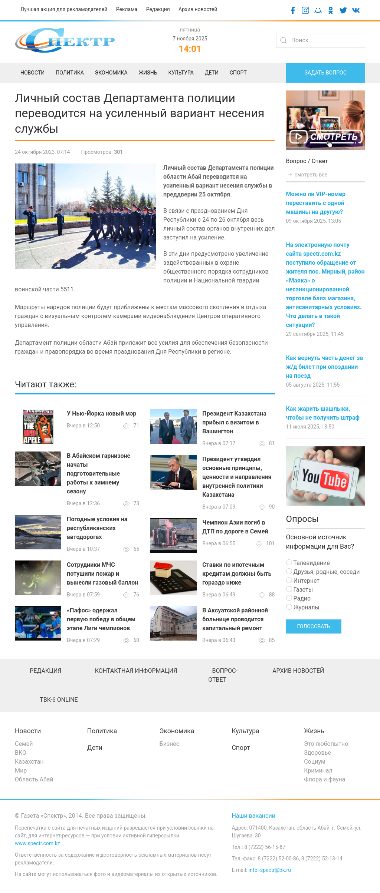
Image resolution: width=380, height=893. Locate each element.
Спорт (241, 747)
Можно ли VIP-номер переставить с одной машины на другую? (315, 203)
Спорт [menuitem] (238, 73)
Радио (298, 598)
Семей (24, 743)
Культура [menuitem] (180, 73)
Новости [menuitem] (32, 73)
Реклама (126, 9)
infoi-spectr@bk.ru (270, 870)
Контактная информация (136, 670)
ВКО (20, 752)
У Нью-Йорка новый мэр (101, 413)
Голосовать (313, 626)
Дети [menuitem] (212, 73)
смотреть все (307, 175)
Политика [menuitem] (70, 73)
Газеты (299, 589)
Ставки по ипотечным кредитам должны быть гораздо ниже (236, 573)
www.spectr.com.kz (37, 843)
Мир (21, 770)
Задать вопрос (326, 73)
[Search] (320, 40)
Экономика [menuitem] (111, 73)
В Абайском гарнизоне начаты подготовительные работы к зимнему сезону (98, 473)
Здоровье (317, 752)
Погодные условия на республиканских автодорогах (97, 528)
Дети (94, 747)
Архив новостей (197, 9)
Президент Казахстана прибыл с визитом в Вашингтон (234, 422)
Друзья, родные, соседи (323, 571)
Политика (102, 731)
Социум (314, 761)
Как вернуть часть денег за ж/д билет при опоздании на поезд (324, 366)
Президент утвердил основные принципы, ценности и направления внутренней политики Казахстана (236, 477)
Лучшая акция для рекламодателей (63, 9)
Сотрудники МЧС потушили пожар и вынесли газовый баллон (102, 573)
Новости (28, 731)
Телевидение (308, 562)
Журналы (303, 607)
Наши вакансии (253, 815)
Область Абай (34, 779)
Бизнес (170, 743)
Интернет (303, 580)
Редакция (158, 9)
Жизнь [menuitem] (148, 73)
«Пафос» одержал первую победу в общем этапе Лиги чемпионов (101, 619)
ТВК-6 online (59, 699)
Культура (245, 731)
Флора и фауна (324, 779)
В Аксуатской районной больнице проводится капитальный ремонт (235, 619)
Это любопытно (326, 743)
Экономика (177, 731)
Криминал (318, 770)
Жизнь (314, 731)
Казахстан (29, 761)
